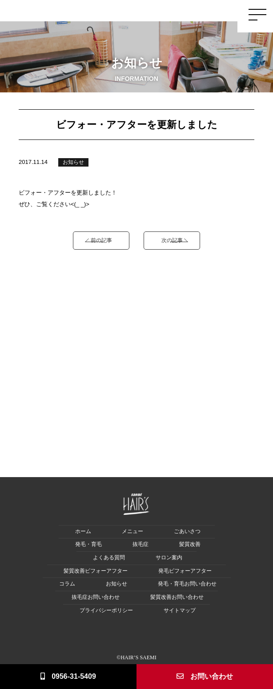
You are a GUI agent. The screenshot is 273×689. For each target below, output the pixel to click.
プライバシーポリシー (106, 610)
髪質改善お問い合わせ (177, 597)
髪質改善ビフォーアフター (96, 571)
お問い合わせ (205, 676)
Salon (215, 12)
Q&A (227, 12)
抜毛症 (140, 544)
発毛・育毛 (88, 544)
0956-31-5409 (68, 676)
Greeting (118, 12)
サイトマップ (180, 610)
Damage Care (184, 15)
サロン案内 (169, 558)
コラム (67, 584)
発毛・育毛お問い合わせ (187, 584)
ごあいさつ (187, 531)
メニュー (132, 531)
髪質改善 (190, 544)
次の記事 (172, 240)
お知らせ (73, 162)
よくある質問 (109, 558)
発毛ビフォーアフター (185, 571)
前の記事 (101, 240)
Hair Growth (140, 15)
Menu (203, 12)
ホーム (83, 531)
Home (102, 12)
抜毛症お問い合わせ (96, 597)
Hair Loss (161, 15)
